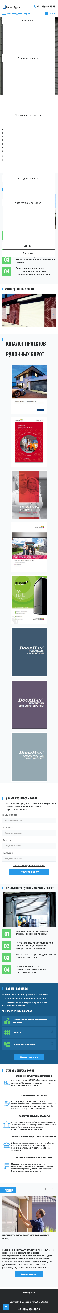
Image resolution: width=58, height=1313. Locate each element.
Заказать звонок (29, 1057)
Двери (28, 245)
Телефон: (8, 853)
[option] (29, 310)
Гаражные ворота (28, 58)
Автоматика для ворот (28, 203)
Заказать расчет (29, 1274)
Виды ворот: (9, 814)
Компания (28, 20)
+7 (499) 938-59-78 (44, 6)
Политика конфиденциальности (29, 865)
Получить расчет (29, 871)
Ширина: (8, 827)
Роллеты (28, 253)
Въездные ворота (28, 178)
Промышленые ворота (28, 115)
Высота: (7, 840)
